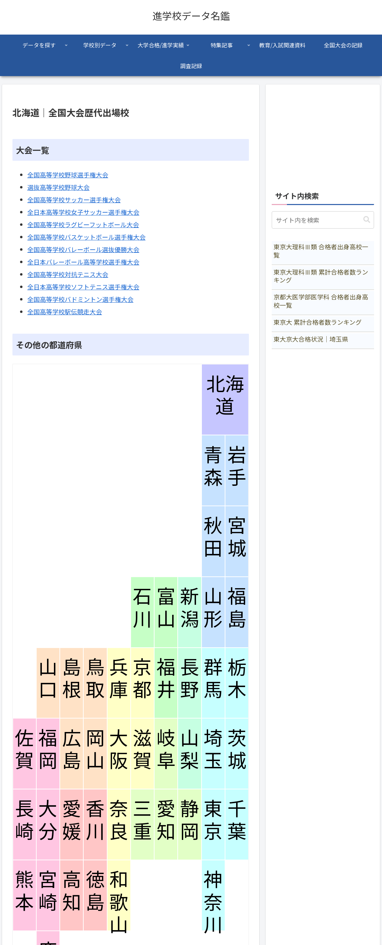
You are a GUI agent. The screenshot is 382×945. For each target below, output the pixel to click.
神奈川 (213, 902)
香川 (95, 820)
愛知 (166, 820)
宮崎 (47, 891)
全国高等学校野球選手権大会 (67, 174)
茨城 (236, 749)
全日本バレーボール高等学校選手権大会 (83, 261)
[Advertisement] (323, 134)
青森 (213, 466)
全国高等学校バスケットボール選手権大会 (86, 236)
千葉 (236, 820)
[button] (367, 220)
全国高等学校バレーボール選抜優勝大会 (83, 249)
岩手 (236, 466)
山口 (47, 679)
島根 (71, 679)
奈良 (118, 820)
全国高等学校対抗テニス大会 (67, 274)
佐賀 (24, 749)
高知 (71, 891)
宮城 (236, 537)
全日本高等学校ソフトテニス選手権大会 (83, 286)
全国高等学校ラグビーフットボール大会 (83, 224)
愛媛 (71, 820)
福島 (236, 608)
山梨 (189, 749)
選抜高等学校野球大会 (58, 187)
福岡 (47, 749)
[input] (323, 220)
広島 (71, 749)
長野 (189, 679)
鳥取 (95, 679)
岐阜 (166, 749)
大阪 (118, 749)
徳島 (95, 891)
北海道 (225, 395)
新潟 (189, 608)
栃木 (236, 679)
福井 (166, 679)
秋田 (213, 537)
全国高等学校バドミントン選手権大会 (80, 299)
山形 (213, 608)
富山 (166, 608)
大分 (47, 820)
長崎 (24, 820)
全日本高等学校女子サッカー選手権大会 (83, 211)
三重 (142, 820)
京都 (142, 679)
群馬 (213, 679)
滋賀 (142, 749)
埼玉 (213, 749)
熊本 (24, 891)
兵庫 (118, 679)
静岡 (189, 820)
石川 (142, 608)
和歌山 (118, 902)
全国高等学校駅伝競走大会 (64, 311)
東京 (213, 820)
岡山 (95, 749)
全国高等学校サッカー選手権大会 (74, 199)
